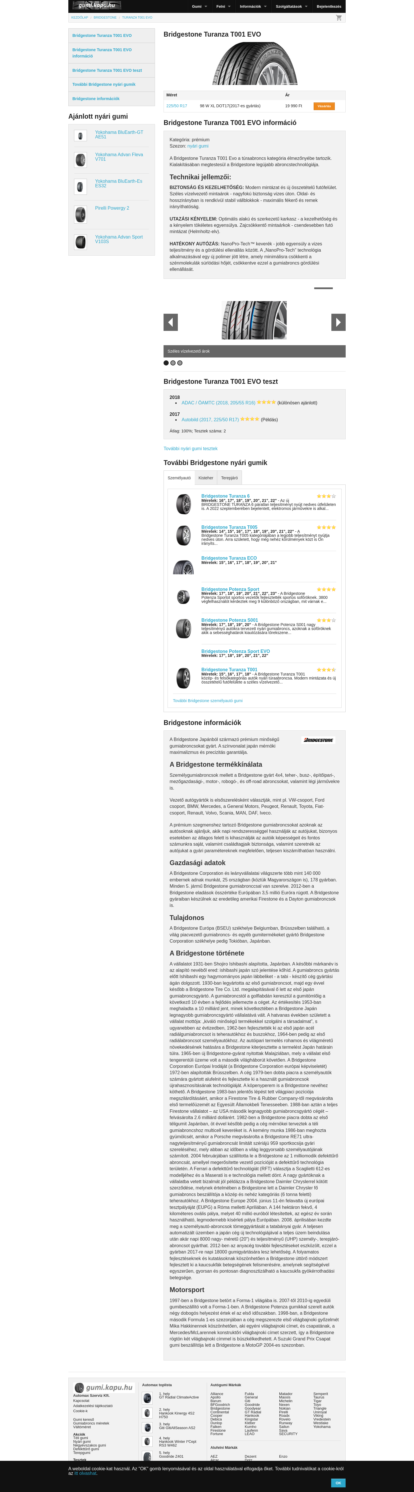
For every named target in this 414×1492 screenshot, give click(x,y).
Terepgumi (81, 1453)
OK (338, 1483)
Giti (247, 1401)
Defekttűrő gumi (86, 1449)
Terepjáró (229, 478)
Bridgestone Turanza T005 (230, 527)
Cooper (216, 1415)
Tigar (317, 1401)
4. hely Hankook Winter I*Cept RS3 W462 (177, 1442)
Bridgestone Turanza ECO (229, 558)
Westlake (320, 1423)
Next (338, 322)
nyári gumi (198, 146)
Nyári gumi (82, 1441)
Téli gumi (80, 1438)
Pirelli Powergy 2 (112, 208)
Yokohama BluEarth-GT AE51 (119, 134)
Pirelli (283, 1412)
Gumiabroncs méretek (91, 1423)
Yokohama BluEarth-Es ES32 (118, 183)
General (251, 1397)
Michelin (285, 1401)
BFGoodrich (220, 1404)
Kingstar (251, 1419)
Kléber (250, 1423)
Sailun (284, 1427)
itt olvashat (85, 1473)
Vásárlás (324, 106)
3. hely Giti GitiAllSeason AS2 (177, 1426)
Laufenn (251, 1430)
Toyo (317, 1404)
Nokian (284, 1408)
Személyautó (179, 478)
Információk (250, 6)
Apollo (215, 1397)
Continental (219, 1412)
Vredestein (322, 1419)
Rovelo (284, 1419)
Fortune (216, 1434)
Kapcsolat (81, 1400)
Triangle (320, 1408)
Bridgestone (220, 1408)
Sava (283, 1430)
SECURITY (288, 1434)
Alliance (216, 1394)
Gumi (197, 6)
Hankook (252, 1415)
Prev (168, 322)
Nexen (284, 1404)
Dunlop (216, 1423)
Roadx (284, 1415)
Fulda (249, 1394)
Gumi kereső (83, 1419)
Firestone (218, 1430)
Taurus (318, 1397)
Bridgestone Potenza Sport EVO (236, 651)
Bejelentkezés (329, 6)
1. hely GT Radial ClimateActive (179, 1396)
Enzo (283, 1456)
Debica (216, 1419)
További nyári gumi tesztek (191, 448)
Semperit (320, 1394)
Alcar (214, 1460)
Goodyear (253, 1408)
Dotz (248, 1460)
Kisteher (205, 478)
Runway (285, 1423)
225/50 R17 (176, 106)
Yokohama (322, 1427)
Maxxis (284, 1397)
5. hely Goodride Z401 (171, 1455)
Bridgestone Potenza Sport (230, 589)
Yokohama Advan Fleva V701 (119, 157)
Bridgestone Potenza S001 (230, 620)
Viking (318, 1415)
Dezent (250, 1456)
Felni (220, 6)
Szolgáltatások (289, 6)
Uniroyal (320, 1412)
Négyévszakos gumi (89, 1445)
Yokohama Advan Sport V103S (119, 239)
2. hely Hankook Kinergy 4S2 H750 (177, 1413)
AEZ (214, 1456)
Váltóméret (82, 1427)
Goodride (252, 1404)
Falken (215, 1427)
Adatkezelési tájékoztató (93, 1406)
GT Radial (253, 1412)
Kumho (250, 1427)
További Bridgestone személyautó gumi (208, 700)
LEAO (249, 1434)
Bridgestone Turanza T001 (230, 669)
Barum (215, 1401)
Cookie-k (80, 1411)
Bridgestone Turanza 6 (226, 496)
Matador (285, 1394)
